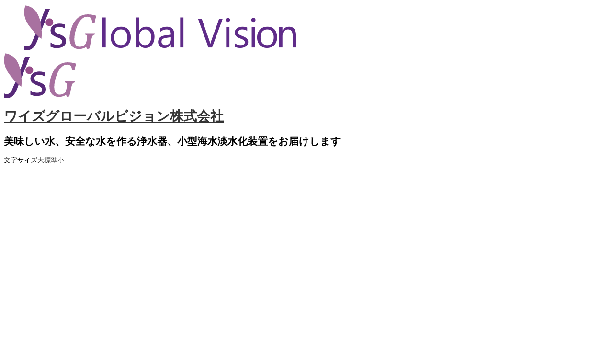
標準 (50, 160)
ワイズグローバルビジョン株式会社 (114, 116)
